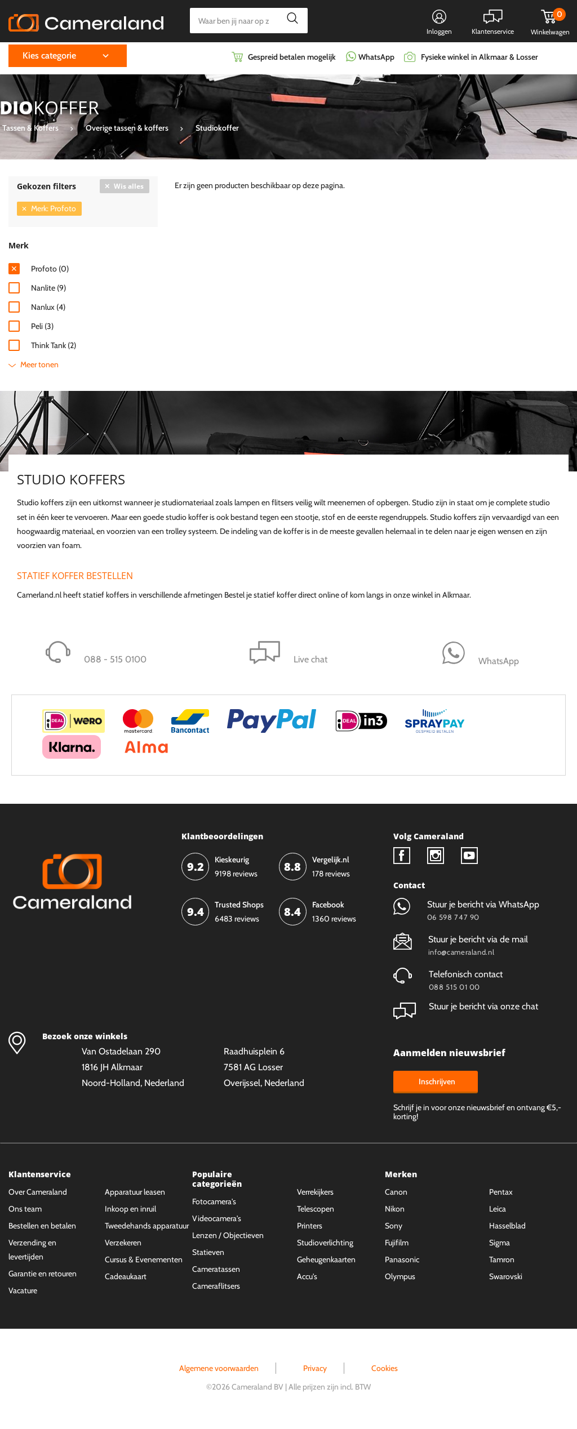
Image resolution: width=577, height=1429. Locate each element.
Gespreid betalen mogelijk (292, 60)
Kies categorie (49, 59)
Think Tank (53, 348)
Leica (497, 1212)
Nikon (395, 1212)
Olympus (400, 1280)
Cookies (384, 1371)
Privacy (315, 1371)
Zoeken (289, 20)
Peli (42, 329)
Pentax (501, 1195)
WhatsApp (375, 60)
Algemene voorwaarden (219, 1371)
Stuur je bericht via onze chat (465, 1009)
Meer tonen (39, 367)
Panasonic (402, 1263)
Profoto (50, 271)
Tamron (501, 1263)
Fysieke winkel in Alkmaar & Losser (479, 60)
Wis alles (129, 189)
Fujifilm (397, 1246)
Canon (396, 1195)
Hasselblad (507, 1229)
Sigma (499, 1246)
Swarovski (505, 1280)
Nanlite (48, 291)
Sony (393, 1229)
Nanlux (48, 310)
